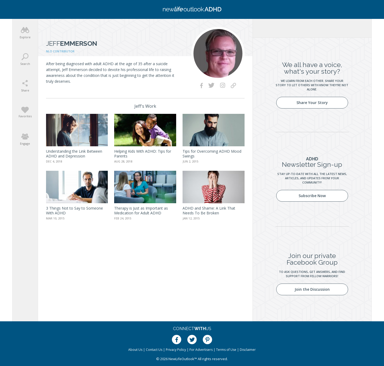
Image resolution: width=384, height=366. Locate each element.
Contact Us (154, 349)
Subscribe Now (312, 195)
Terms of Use (226, 349)
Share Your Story (312, 102)
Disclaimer (248, 349)
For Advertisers (201, 349)
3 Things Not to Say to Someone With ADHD (74, 210)
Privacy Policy (176, 349)
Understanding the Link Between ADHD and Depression (74, 154)
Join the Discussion (312, 289)
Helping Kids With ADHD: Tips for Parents (142, 154)
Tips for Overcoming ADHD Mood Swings (212, 154)
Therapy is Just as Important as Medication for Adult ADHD (141, 210)
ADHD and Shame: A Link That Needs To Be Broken (209, 210)
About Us (135, 349)
